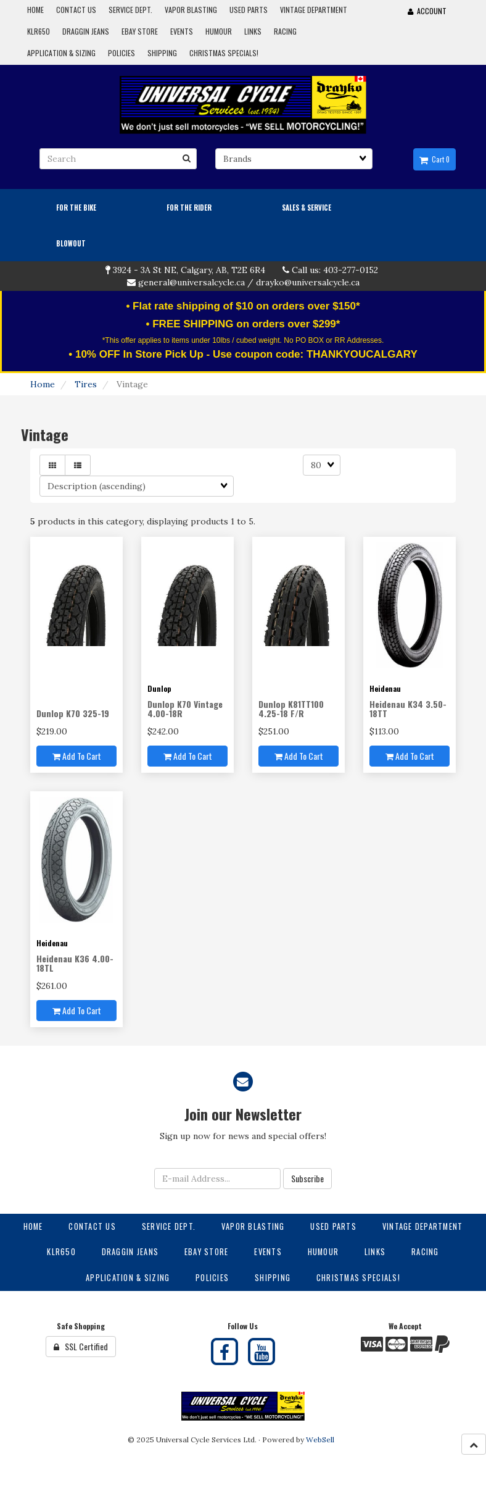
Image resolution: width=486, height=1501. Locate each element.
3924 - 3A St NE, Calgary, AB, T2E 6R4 (189, 269)
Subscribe (307, 1178)
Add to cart (76, 755)
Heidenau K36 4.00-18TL (74, 963)
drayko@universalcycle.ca (308, 282)
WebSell (320, 1439)
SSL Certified (81, 1346)
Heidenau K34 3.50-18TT (408, 708)
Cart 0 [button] (434, 159)
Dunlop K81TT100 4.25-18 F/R (291, 708)
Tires (86, 384)
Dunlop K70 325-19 (72, 713)
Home (42, 384)
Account (427, 11)
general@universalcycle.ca (191, 282)
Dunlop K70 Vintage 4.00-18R (185, 708)
